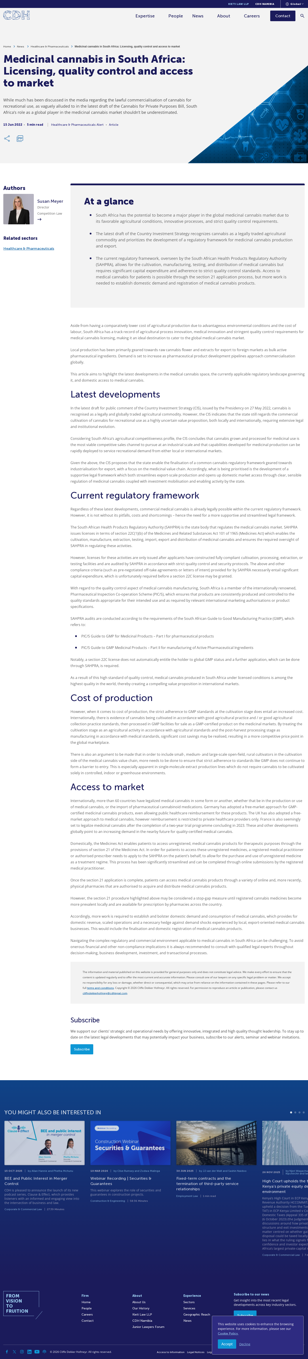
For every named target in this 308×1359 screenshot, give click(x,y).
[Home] (16, 16)
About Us (139, 1302)
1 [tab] (291, 1131)
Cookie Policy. (228, 1333)
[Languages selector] (295, 4)
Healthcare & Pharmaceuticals (50, 47)
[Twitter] (14, 1351)
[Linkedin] (29, 1351)
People (175, 16)
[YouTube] (36, 1351)
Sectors (189, 1302)
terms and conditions (100, 988)
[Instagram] (21, 1351)
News (197, 16)
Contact (88, 1321)
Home (7, 47)
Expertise (145, 16)
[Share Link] (7, 139)
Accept (227, 1344)
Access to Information (170, 1352)
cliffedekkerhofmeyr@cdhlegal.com (105, 993)
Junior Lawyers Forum (148, 1327)
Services (189, 1308)
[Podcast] (44, 1351)
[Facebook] (6, 1351)
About (223, 16)
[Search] (302, 16)
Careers (252, 16)
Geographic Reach (196, 1314)
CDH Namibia (264, 4)
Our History (140, 1308)
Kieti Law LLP (238, 4)
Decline (244, 1344)
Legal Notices (195, 1352)
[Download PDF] (20, 139)
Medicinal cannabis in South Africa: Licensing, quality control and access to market (127, 47)
